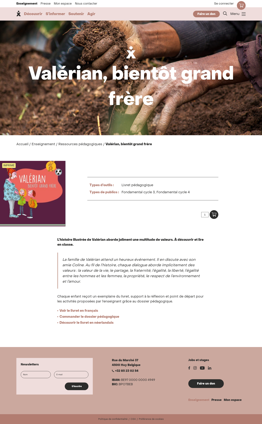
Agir (91, 14)
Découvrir (33, 14)
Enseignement (26, 3)
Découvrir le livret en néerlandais (86, 323)
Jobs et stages (198, 360)
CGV (133, 419)
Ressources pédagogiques (80, 144)
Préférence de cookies (151, 419)
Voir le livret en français (78, 311)
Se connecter (224, 3)
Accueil (22, 144)
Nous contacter (86, 3)
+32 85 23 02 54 (126, 370)
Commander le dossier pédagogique (89, 317)
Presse (46, 3)
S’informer (55, 14)
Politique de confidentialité (113, 419)
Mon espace (63, 3)
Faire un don (206, 14)
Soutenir (76, 14)
